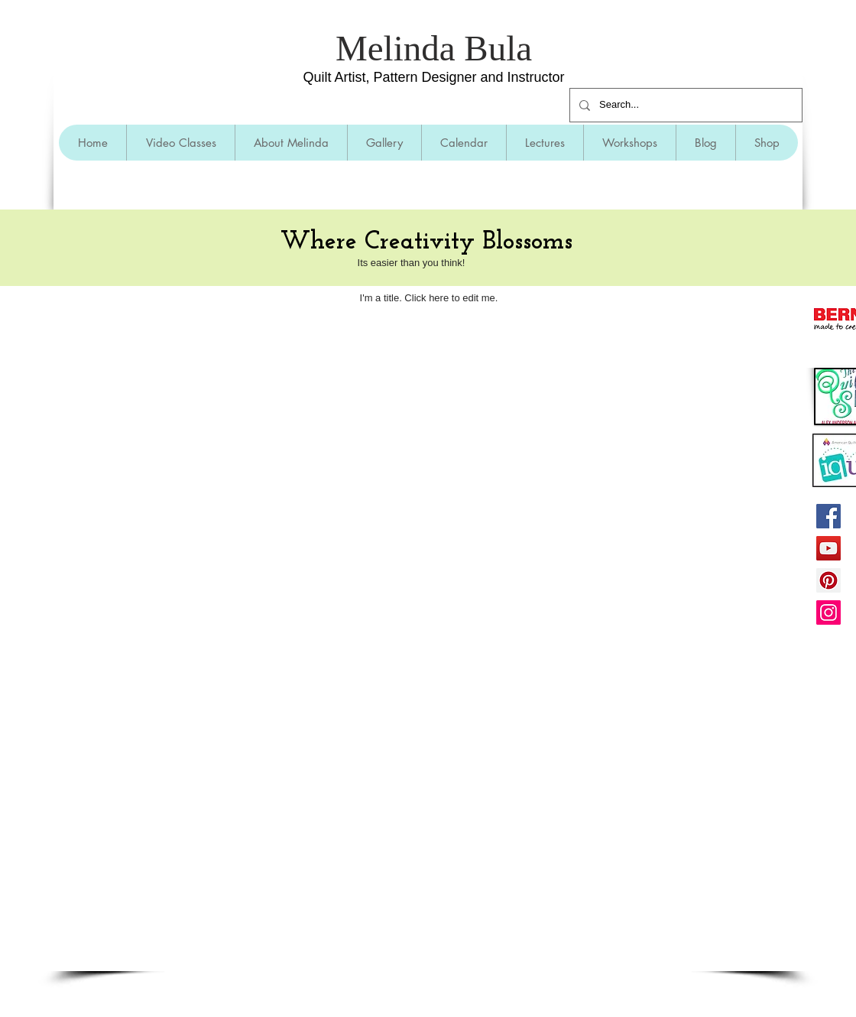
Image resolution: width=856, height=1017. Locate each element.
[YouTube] (828, 548)
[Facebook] (828, 516)
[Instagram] (828, 612)
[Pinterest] (828, 580)
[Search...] (684, 105)
